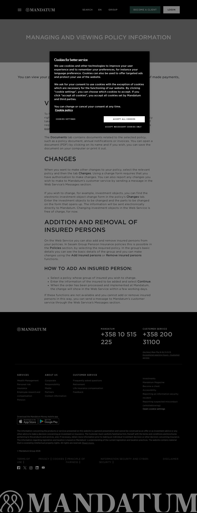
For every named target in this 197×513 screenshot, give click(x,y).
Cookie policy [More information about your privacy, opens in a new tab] (64, 110)
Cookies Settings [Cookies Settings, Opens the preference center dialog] (66, 119)
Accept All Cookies (124, 119)
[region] (100, 92)
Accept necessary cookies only (123, 127)
